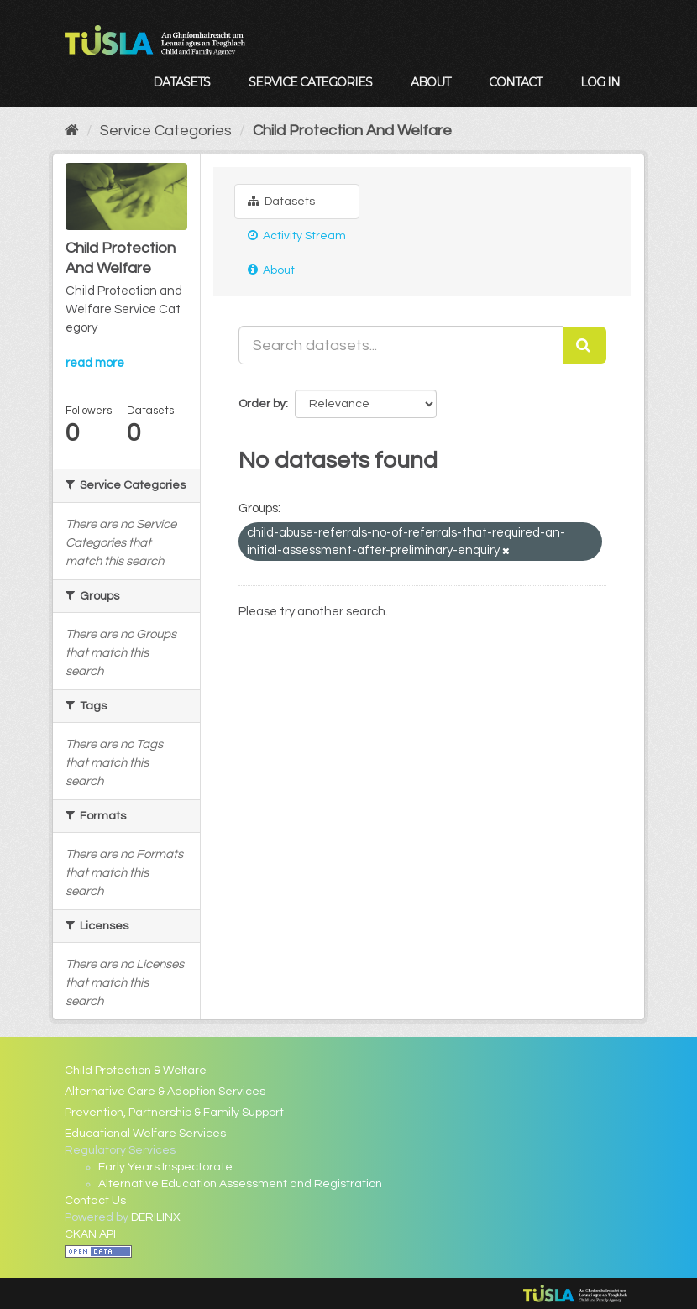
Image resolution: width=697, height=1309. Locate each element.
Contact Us (95, 1201)
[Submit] (584, 345)
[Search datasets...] (400, 345)
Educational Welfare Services (145, 1133)
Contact (515, 82)
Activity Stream (297, 235)
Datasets (181, 82)
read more (95, 363)
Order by (262, 404)
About (430, 82)
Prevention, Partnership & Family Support (174, 1112)
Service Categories (310, 82)
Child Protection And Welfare (352, 131)
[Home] (72, 131)
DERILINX (156, 1217)
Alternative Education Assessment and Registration (240, 1184)
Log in (600, 82)
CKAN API (90, 1234)
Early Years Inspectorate (165, 1167)
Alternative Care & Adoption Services (165, 1091)
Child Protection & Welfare (136, 1070)
